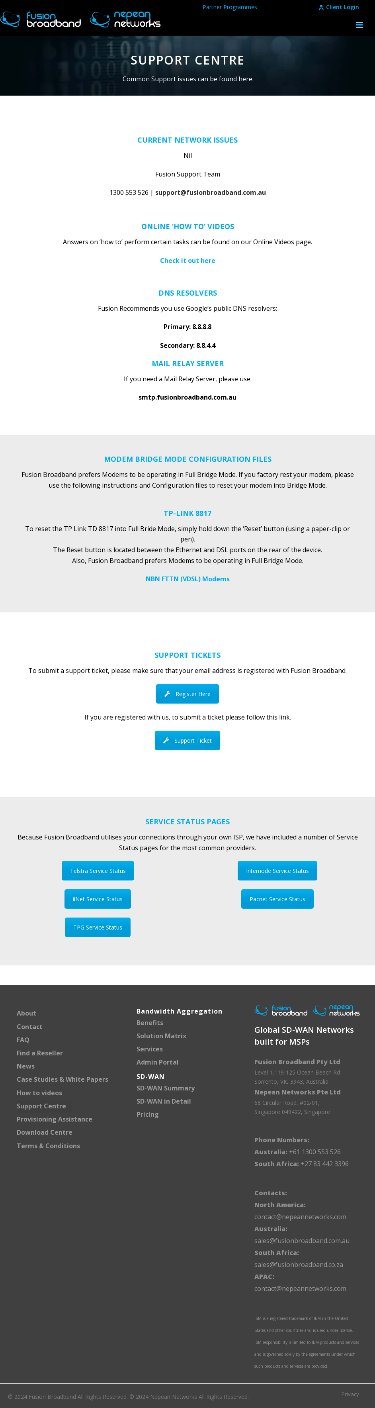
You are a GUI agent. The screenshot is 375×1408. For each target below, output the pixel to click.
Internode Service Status (277, 871)
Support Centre (41, 1106)
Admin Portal (158, 1062)
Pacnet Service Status (277, 899)
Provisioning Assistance (54, 1119)
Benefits (150, 1022)
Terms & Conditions (48, 1145)
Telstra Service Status (98, 871)
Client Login (338, 7)
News (26, 1066)
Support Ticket (187, 740)
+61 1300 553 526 (314, 1151)
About (26, 1013)
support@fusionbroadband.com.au (210, 192)
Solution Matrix (161, 1035)
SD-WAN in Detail (164, 1101)
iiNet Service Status (98, 899)
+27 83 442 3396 (325, 1163)
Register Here (187, 694)
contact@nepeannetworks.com (300, 1216)
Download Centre (44, 1132)
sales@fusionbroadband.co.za (298, 1264)
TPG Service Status (97, 927)
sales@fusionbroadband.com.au (302, 1240)
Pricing (148, 1114)
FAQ (23, 1039)
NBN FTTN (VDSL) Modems (188, 579)
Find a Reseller (40, 1053)
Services (150, 1049)
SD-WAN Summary (166, 1088)
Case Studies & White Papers (62, 1079)
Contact (30, 1026)
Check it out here (187, 260)
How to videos (39, 1092)
